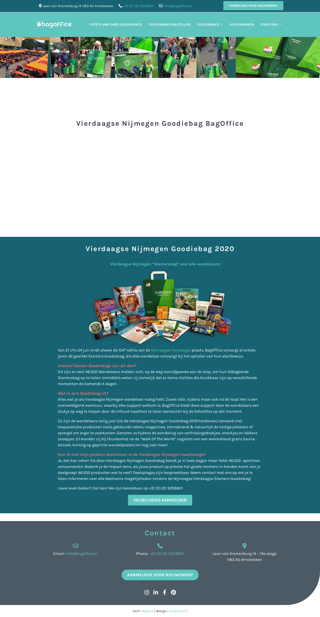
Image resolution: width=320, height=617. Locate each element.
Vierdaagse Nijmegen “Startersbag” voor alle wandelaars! (139, 264)
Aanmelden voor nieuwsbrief (253, 6)
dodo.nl (147, 611)
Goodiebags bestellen (169, 24)
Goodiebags (208, 24)
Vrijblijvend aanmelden (160, 500)
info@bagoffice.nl (177, 6)
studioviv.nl (178, 611)
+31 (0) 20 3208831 (138, 6)
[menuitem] (287, 21)
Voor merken (242, 24)
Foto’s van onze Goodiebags (115, 24)
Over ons (270, 24)
